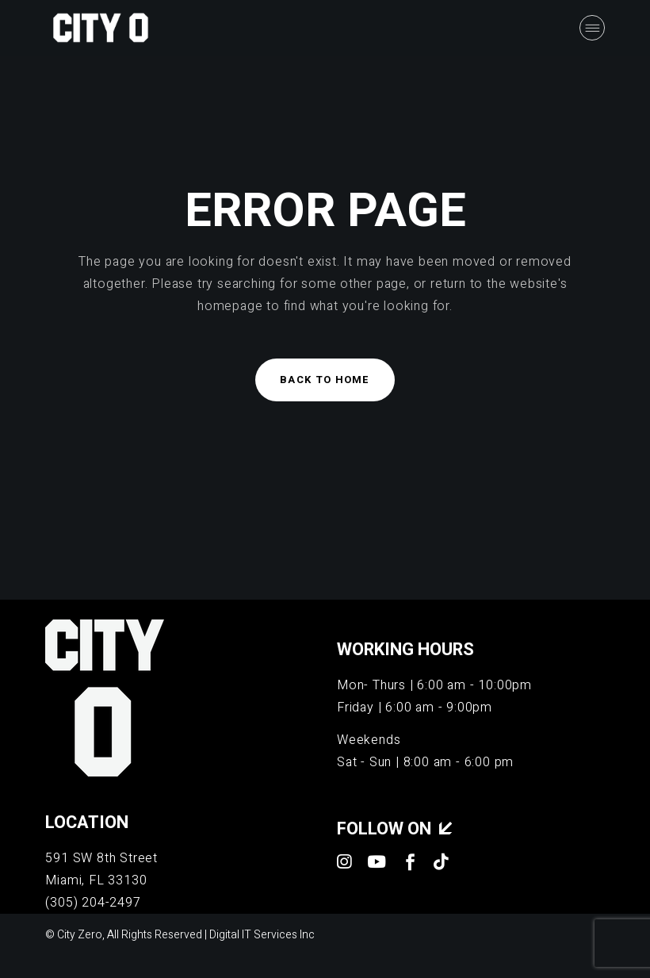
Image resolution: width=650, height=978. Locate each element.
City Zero (79, 934)
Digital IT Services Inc (262, 934)
